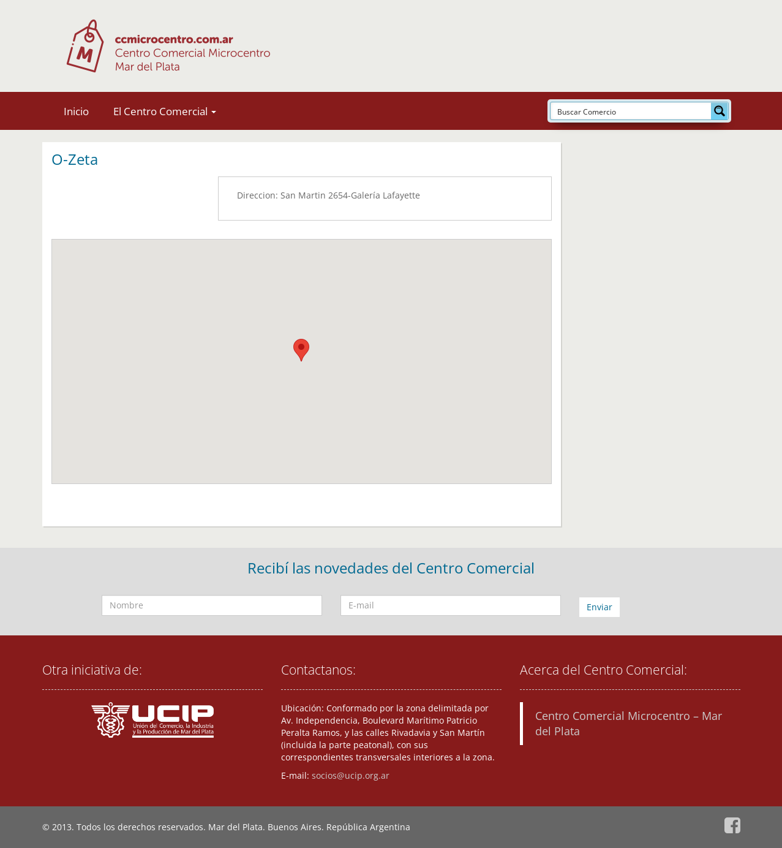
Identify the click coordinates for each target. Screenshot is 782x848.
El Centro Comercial (164, 111)
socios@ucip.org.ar (350, 775)
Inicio (76, 111)
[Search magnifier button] (719, 110)
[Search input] (631, 111)
